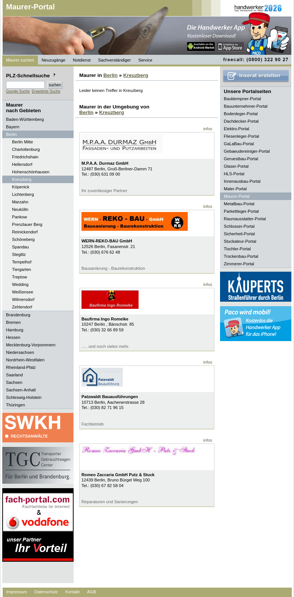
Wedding (20, 284)
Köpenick (20, 187)
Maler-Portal (235, 188)
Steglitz (19, 254)
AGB (91, 591)
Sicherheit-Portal (239, 234)
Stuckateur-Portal (240, 241)
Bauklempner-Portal (242, 98)
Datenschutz (46, 591)
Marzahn (20, 202)
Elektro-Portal (236, 128)
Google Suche (18, 91)
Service (145, 60)
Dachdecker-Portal (241, 121)
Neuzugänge (53, 60)
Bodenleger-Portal (241, 113)
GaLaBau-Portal (239, 143)
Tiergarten (21, 269)
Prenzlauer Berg (27, 224)
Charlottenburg (26, 149)
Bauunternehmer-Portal (245, 106)
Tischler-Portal (237, 249)
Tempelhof (22, 262)
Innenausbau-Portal (242, 181)
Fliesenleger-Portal (241, 136)
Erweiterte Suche (46, 91)
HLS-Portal (234, 173)
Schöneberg (23, 239)
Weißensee (22, 292)
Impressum (16, 591)
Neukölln (20, 209)
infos (207, 128)
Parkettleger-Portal (241, 211)
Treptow (19, 277)
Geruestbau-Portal (241, 158)
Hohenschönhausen (31, 172)
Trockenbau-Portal (241, 256)
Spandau (20, 247)
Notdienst (81, 60)
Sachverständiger (114, 60)
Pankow (19, 217)
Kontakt (72, 591)
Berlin (110, 75)
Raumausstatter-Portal (245, 219)
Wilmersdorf (23, 299)
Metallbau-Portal (239, 204)
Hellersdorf (22, 164)
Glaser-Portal (236, 166)
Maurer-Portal (30, 7)
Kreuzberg (22, 179)
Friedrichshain (25, 157)
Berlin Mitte (22, 142)
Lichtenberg (23, 194)
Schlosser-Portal (239, 226)
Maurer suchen (20, 60)
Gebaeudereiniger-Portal (247, 151)
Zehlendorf (22, 307)
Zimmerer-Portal (239, 264)
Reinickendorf (25, 232)
